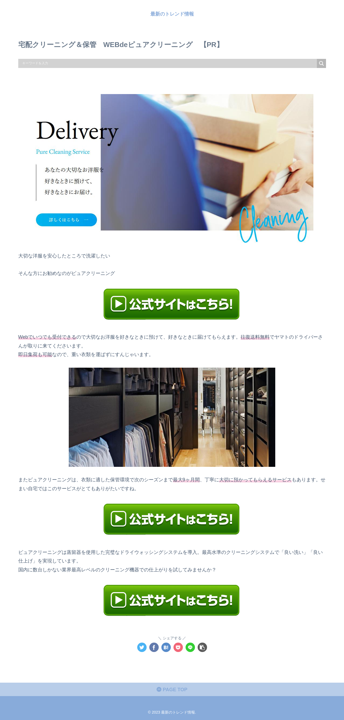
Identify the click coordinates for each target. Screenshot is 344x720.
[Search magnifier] (321, 63)
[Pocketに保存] (178, 647)
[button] (202, 647)
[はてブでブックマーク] (166, 647)
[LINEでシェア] (190, 647)
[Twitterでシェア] (142, 647)
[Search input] (169, 63)
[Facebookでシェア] (154, 647)
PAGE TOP (172, 689)
